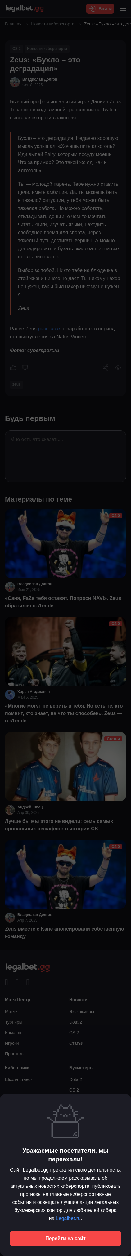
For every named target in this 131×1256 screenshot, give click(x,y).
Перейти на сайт (65, 1238)
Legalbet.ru (68, 1218)
